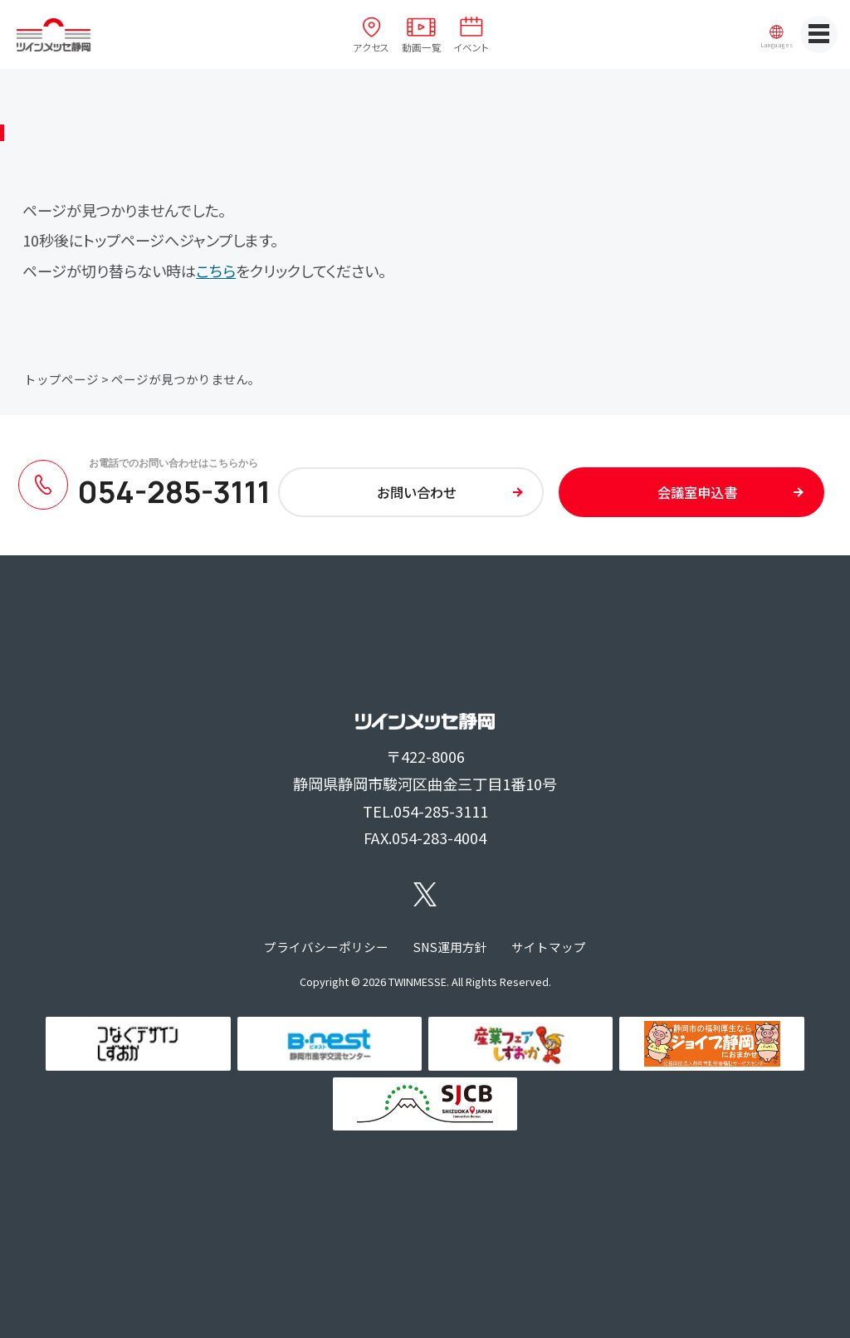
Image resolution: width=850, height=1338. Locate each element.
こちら (216, 270)
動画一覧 (422, 47)
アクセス (371, 47)
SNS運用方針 (450, 946)
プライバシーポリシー (326, 946)
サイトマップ (548, 946)
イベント (471, 47)
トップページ (61, 379)
